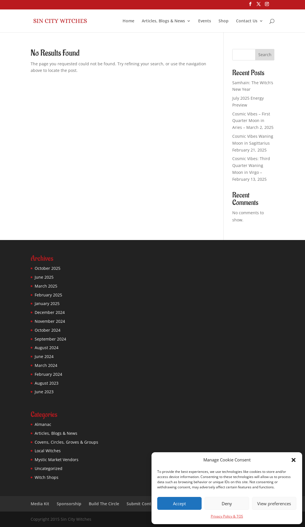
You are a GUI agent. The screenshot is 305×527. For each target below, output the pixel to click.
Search (264, 54)
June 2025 (44, 277)
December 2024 (50, 312)
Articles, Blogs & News (163, 21)
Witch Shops (46, 477)
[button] (293, 460)
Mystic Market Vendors (56, 459)
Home (128, 21)
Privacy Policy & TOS (227, 516)
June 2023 (44, 391)
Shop (224, 21)
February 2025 (48, 295)
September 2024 (50, 339)
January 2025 (47, 303)
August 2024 (46, 347)
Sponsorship (69, 503)
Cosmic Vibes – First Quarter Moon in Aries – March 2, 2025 (252, 120)
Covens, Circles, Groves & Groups (66, 442)
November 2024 (50, 321)
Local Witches (48, 450)
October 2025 (47, 268)
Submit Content (142, 503)
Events (204, 21)
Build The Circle (104, 503)
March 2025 (46, 286)
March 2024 (46, 365)
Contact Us (246, 21)
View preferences (274, 503)
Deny (227, 503)
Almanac (43, 424)
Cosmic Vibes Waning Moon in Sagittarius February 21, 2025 (252, 143)
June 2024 (44, 356)
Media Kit (40, 503)
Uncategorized (48, 468)
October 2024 (47, 330)
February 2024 (48, 374)
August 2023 (46, 383)
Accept (179, 503)
